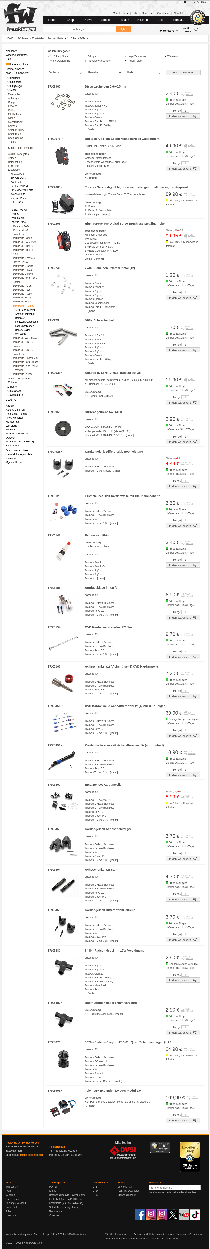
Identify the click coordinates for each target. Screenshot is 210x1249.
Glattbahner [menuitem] (14, 114)
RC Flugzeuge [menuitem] (14, 86)
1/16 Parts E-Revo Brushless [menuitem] (23, 352)
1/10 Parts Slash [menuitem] (22, 301)
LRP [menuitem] (13, 206)
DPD (95, 1190)
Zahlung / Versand (16, 1203)
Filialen (124, 20)
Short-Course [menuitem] (15, 138)
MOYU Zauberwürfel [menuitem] (17, 73)
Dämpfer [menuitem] (20, 317)
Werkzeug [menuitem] (20, 333)
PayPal (53, 1186)
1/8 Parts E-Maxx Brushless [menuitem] (22, 232)
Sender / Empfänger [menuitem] (19, 378)
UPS (95, 1195)
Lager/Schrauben (137, 56)
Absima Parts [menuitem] (18, 174)
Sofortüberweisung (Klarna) (64, 1207)
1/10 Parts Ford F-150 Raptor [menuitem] (25, 279)
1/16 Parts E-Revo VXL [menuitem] (25, 358)
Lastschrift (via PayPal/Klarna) (66, 1199)
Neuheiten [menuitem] (11, 51)
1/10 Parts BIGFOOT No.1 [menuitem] (24, 252)
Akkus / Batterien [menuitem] (15, 409)
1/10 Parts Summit (60, 56)
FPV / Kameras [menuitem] (14, 417)
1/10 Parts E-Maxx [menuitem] (23, 269)
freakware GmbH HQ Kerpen (22, 1142)
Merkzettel (147, 13)
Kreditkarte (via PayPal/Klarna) (66, 1203)
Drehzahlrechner (127, 1195)
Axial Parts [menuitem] (16, 182)
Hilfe (135, 13)
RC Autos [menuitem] (11, 90)
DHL (95, 1186)
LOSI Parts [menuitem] (17, 202)
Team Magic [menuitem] (17, 218)
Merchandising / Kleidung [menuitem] (20, 441)
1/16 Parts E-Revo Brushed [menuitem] (23, 344)
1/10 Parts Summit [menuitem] (25, 310)
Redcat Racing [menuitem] (19, 210)
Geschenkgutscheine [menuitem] (17, 450)
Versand (142, 20)
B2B (160, 20)
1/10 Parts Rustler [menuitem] (23, 293)
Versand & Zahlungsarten (164, 1238)
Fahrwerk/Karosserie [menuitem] (26, 321)
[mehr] (91, 129)
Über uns (11, 1215)
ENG (196, 1)
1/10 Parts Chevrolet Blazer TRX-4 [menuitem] (24, 260)
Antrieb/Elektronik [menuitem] (25, 314)
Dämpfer (92, 56)
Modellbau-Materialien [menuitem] (18, 433)
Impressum (12, 1186)
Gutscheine (163, 13)
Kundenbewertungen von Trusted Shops (28, 1234)
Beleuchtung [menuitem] (15, 162)
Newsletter (180, 13)
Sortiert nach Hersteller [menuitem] (21, 147)
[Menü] (168, 1144)
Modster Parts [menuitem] (18, 198)
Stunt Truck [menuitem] (14, 134)
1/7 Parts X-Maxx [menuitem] (22, 226)
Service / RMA (125, 1186)
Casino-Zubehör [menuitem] (15, 69)
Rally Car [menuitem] (13, 126)
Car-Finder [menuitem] (14, 94)
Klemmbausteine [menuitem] (17, 64)
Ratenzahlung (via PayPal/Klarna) (67, 1195)
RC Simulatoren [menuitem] (15, 394)
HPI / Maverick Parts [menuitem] (22, 190)
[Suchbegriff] (79, 29)
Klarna (52, 1190)
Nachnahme (56, 1211)
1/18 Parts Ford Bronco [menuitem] (25, 362)
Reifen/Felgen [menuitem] (23, 329)
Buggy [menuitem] (11, 102)
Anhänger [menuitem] (13, 98)
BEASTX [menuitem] (11, 399)
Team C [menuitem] (15, 213)
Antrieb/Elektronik (60, 60)
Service (106, 20)
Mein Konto (121, 13)
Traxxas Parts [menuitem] (18, 222)
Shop (70, 20)
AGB (8, 1190)
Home (52, 20)
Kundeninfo (12, 1207)
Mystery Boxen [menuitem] (14, 462)
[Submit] (123, 29)
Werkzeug (173, 56)
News (88, 20)
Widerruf (10, 1195)
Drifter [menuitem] (11, 110)
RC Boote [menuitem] (11, 386)
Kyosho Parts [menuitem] (18, 194)
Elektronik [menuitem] (13, 165)
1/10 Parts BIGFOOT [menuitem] (24, 246)
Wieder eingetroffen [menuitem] (17, 55)
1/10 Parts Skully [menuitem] (22, 297)
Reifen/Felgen (135, 60)
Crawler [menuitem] (12, 106)
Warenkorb (169, 30)
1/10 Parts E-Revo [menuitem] (23, 273)
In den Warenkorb (183, 116)
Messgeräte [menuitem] (12, 421)
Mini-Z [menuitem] (11, 118)
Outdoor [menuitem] (10, 437)
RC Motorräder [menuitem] (14, 391)
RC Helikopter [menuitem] (14, 78)
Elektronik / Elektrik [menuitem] (16, 413)
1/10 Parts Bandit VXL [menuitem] (25, 242)
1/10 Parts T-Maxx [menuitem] (23, 305)
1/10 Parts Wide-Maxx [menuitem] (25, 338)
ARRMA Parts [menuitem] (18, 178)
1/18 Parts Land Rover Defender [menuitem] (25, 367)
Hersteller (93, 72)
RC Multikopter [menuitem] (14, 81)
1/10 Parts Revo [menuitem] (22, 289)
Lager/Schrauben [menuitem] (24, 326)
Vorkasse (54, 1215)
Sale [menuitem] (8, 59)
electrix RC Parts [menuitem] (20, 186)
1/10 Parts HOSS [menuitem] (22, 285)
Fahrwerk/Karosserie (99, 60)
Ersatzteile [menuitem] (14, 169)
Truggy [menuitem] (12, 141)
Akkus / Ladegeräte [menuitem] (19, 154)
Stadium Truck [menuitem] (16, 130)
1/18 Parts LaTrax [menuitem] (22, 374)
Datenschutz (13, 1199)
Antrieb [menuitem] (12, 158)
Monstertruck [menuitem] (15, 122)
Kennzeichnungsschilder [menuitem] (19, 454)
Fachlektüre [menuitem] (12, 445)
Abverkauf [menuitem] (11, 458)
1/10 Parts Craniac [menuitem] (23, 266)
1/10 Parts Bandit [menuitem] (22, 238)
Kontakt (178, 20)
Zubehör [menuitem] (13, 382)
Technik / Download (128, 1190)
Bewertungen (80, 1234)
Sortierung (54, 72)
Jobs (8, 1211)
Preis (130, 72)
